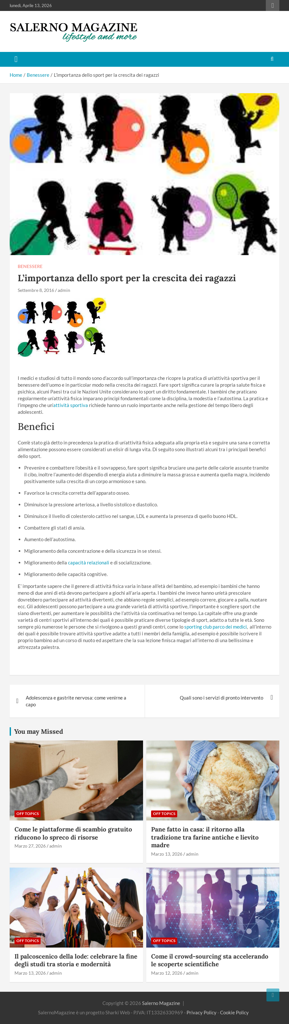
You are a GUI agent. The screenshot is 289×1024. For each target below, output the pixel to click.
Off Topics (27, 813)
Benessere (30, 266)
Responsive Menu (272, 5)
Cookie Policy (234, 1012)
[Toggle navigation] (16, 59)
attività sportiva (70, 405)
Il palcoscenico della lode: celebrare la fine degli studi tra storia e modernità (75, 960)
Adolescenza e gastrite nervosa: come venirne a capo (76, 701)
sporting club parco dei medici (215, 627)
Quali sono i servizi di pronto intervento (221, 698)
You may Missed (38, 731)
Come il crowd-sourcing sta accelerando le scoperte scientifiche (209, 960)
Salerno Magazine (161, 1003)
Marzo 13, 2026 (166, 854)
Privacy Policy (202, 1012)
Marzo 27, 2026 (30, 846)
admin (64, 290)
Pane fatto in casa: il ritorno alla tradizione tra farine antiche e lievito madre (205, 837)
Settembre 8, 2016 (36, 290)
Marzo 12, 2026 (166, 973)
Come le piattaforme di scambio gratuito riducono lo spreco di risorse (73, 833)
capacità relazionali (88, 562)
